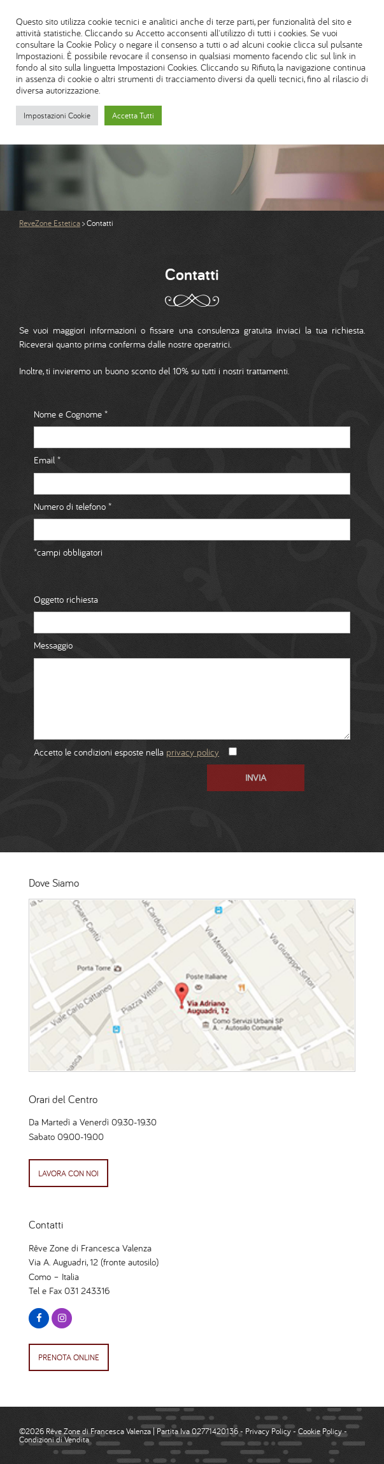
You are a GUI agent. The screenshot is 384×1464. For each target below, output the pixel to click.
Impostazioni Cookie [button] (57, 115)
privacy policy (192, 752)
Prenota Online (68, 1357)
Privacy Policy (268, 1431)
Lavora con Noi (68, 1173)
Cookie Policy (320, 1431)
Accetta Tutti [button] (133, 115)
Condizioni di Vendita (54, 1439)
